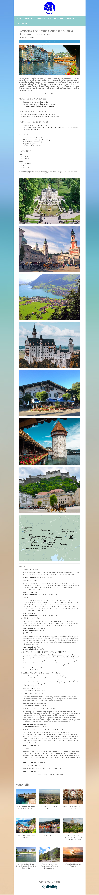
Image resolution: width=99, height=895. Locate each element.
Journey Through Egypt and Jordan (49, 799)
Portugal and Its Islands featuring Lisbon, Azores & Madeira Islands (49, 858)
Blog (49, 18)
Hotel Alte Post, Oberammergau (33, 142)
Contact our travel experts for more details (49, 774)
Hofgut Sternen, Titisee (30, 144)
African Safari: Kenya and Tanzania (73, 857)
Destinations (40, 18)
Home (19, 18)
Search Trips (58, 18)
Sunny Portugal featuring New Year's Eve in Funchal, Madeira (26, 799)
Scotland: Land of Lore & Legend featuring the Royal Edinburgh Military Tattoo (73, 829)
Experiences (28, 18)
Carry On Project (22, 23)
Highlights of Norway (49, 827)
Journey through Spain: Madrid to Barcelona (73, 799)
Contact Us (70, 18)
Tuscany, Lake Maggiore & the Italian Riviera (26, 828)
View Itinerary (49, 94)
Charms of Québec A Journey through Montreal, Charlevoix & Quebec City (26, 858)
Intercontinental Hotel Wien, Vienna (34, 138)
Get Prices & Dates (49, 41)
